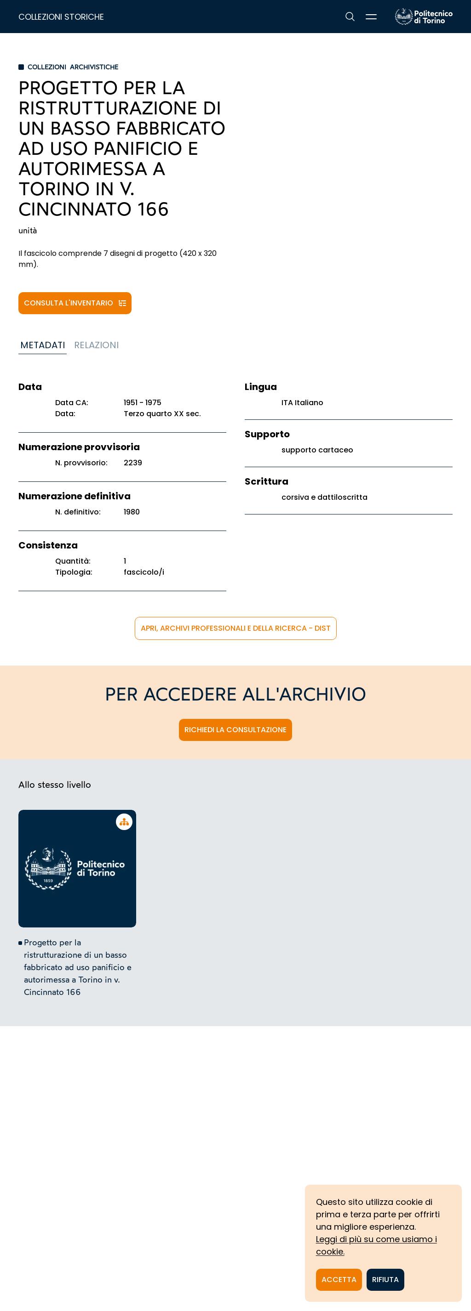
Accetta (339, 1279)
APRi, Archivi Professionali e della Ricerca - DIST (236, 628)
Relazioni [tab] (96, 345)
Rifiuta (385, 1279)
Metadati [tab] (42, 345)
